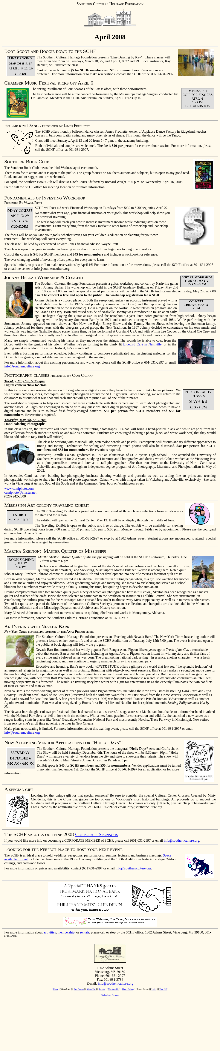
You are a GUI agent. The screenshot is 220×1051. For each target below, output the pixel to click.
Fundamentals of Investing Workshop (44, 198)
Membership (113, 989)
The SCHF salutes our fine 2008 (39, 834)
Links (153, 989)
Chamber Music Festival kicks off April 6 (48, 83)
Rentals (102, 989)
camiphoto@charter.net (20, 492)
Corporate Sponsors (96, 834)
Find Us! (163, 989)
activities (49, 932)
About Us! (91, 989)
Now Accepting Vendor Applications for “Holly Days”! (63, 742)
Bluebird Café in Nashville (142, 344)
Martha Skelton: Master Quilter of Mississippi (55, 551)
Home (55, 989)
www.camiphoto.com (19, 488)
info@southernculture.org (22, 366)
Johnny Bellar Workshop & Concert (44, 277)
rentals (84, 932)
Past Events (79, 989)
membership (66, 932)
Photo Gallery (128, 989)
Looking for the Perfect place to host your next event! (64, 849)
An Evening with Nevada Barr (36, 626)
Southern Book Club (26, 161)
